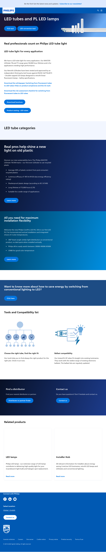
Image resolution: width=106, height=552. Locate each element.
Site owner (29, 539)
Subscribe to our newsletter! (71, 3)
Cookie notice (41, 539)
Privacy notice (53, 539)
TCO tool (10, 28)
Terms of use (79, 539)
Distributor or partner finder (20, 400)
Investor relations (9, 539)
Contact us (63, 400)
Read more (10, 476)
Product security (66, 539)
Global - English (9, 510)
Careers (20, 539)
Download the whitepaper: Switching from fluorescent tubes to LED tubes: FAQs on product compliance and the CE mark (28, 84)
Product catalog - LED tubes (17, 110)
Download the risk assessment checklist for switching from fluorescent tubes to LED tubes (27, 92)
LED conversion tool (28, 28)
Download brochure (15, 102)
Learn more (11, 200)
